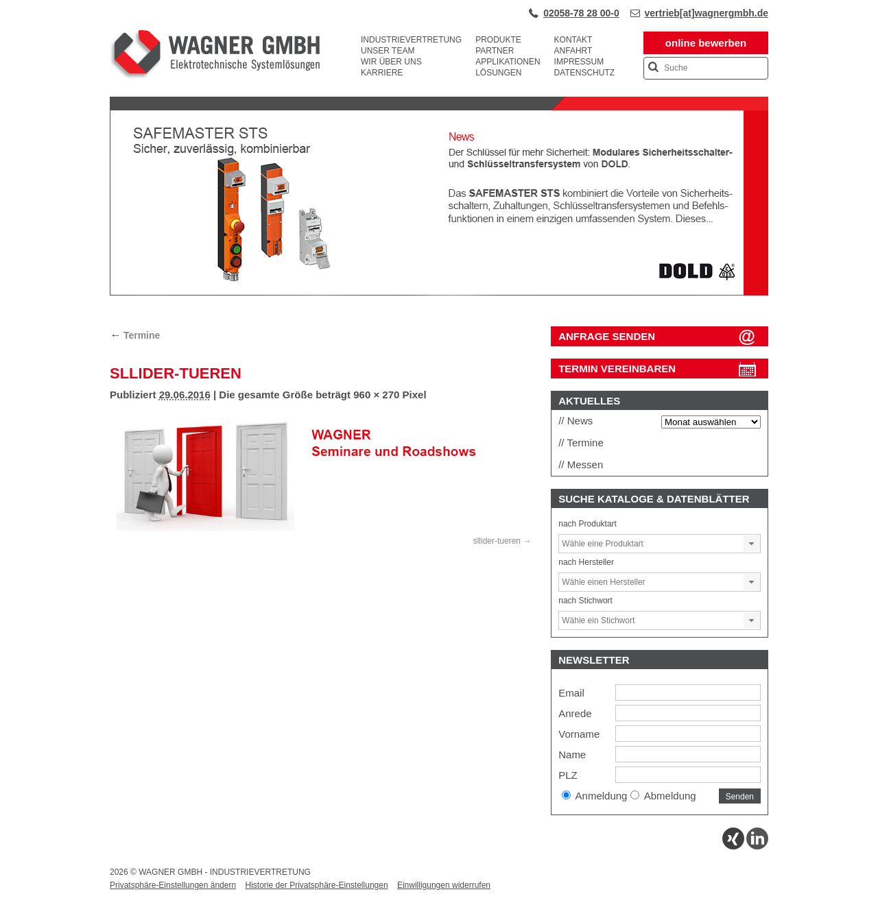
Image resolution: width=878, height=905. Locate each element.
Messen (585, 464)
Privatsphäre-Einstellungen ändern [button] (173, 885)
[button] (752, 543)
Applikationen (507, 62)
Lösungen (498, 72)
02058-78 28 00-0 (581, 13)
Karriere (382, 72)
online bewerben (705, 43)
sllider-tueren (497, 541)
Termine (135, 335)
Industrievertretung (411, 40)
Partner (494, 51)
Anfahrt (573, 51)
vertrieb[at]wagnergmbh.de (706, 13)
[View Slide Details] (439, 293)
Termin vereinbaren (617, 368)
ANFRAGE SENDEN (606, 336)
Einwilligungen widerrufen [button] (443, 885)
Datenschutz (584, 72)
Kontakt (573, 40)
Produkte (498, 40)
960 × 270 (376, 394)
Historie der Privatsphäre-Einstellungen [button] (316, 885)
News (580, 420)
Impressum (579, 62)
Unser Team (387, 51)
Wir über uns (391, 62)
